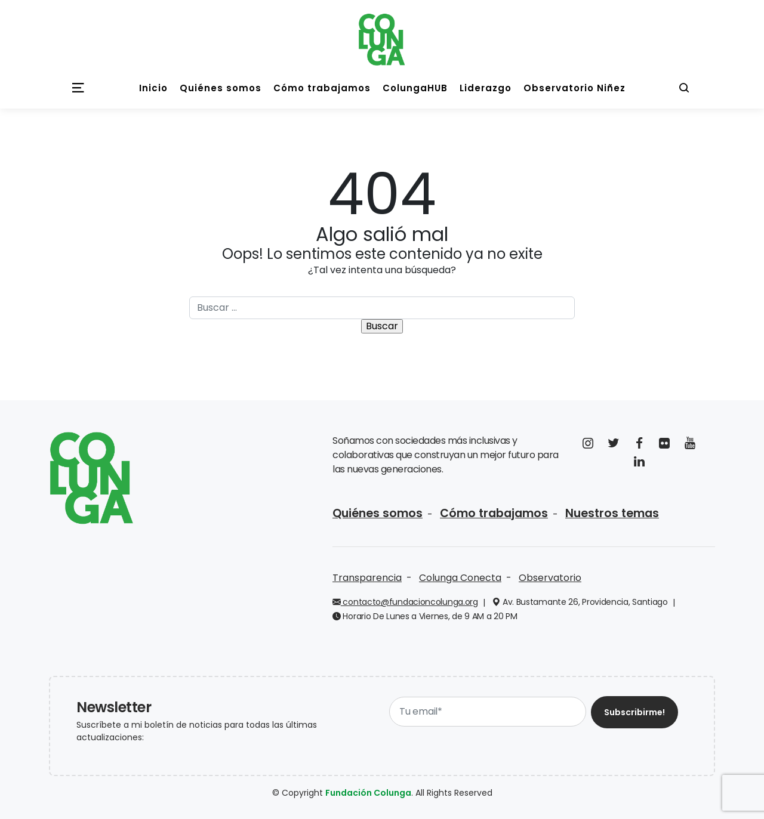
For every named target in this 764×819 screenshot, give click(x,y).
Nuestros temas (612, 513)
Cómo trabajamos (494, 513)
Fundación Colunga (368, 793)
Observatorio (550, 578)
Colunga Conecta (460, 578)
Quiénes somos (377, 513)
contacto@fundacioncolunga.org (405, 602)
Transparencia (367, 578)
